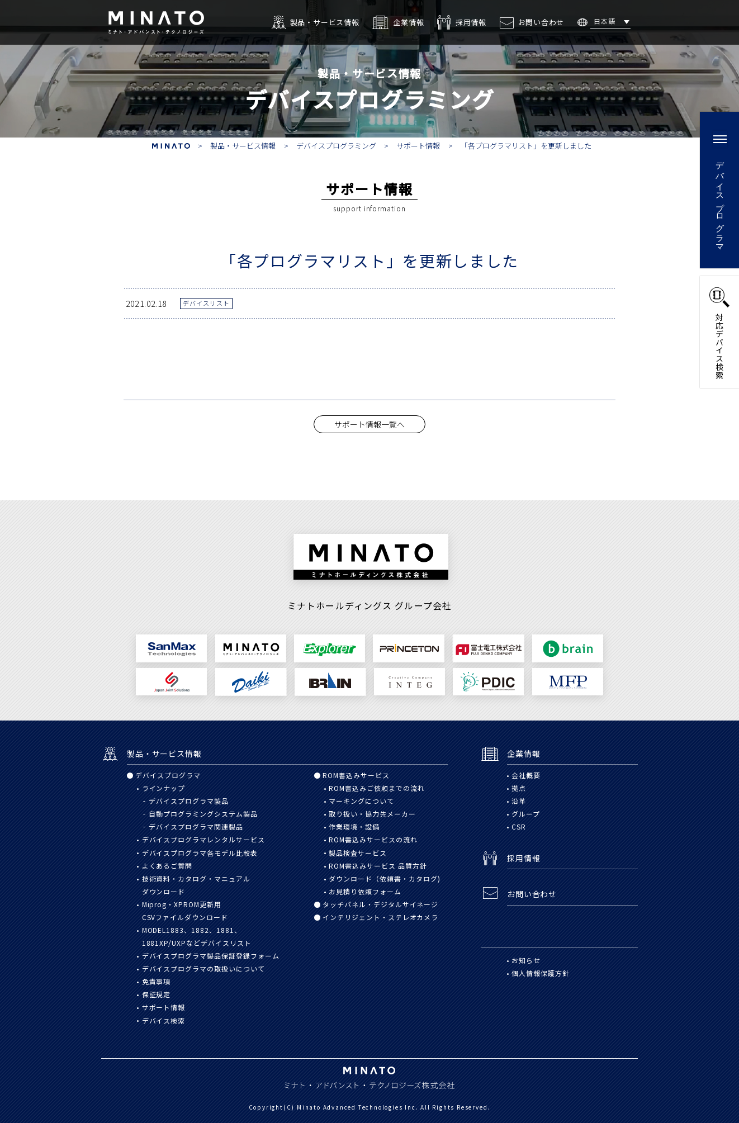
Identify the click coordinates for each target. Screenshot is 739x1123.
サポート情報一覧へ (369, 424)
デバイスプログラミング (336, 145)
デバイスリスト (206, 302)
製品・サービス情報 (243, 145)
